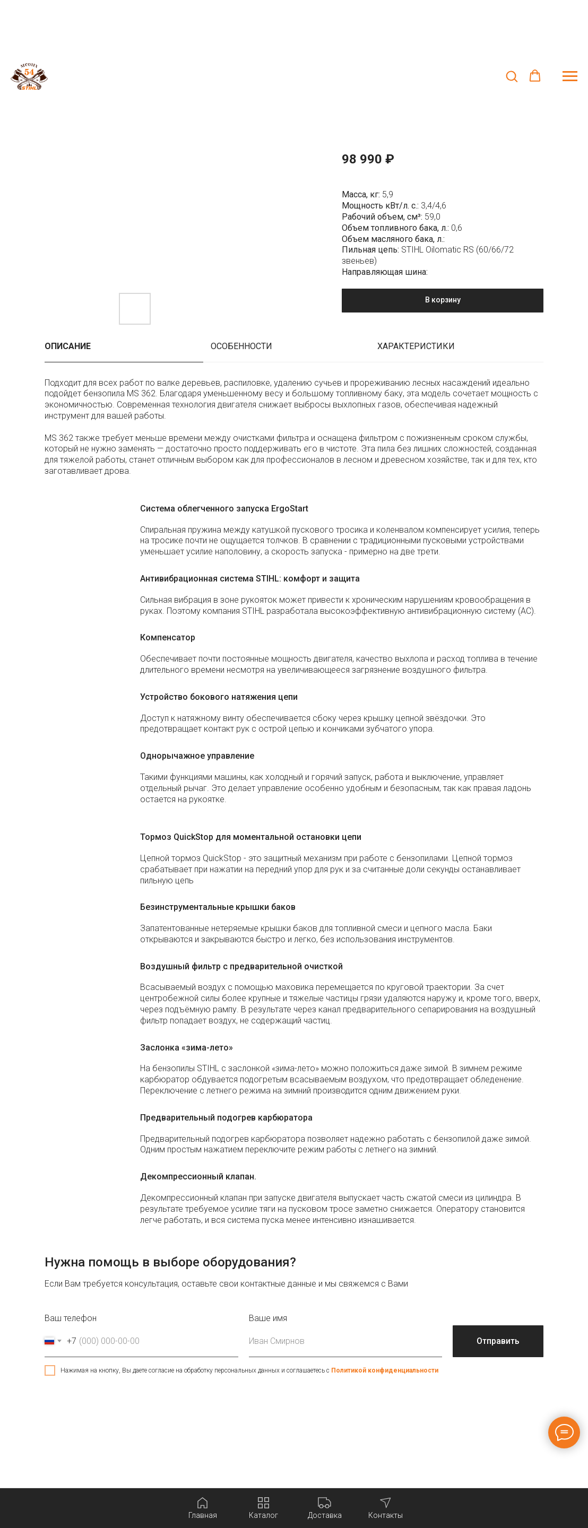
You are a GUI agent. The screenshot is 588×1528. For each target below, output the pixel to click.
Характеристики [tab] (416, 346)
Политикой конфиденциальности (384, 1370)
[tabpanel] (294, 433)
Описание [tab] (68, 346)
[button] (511, 76)
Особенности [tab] (241, 346)
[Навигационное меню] (570, 76)
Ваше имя (268, 1318)
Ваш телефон (71, 1318)
